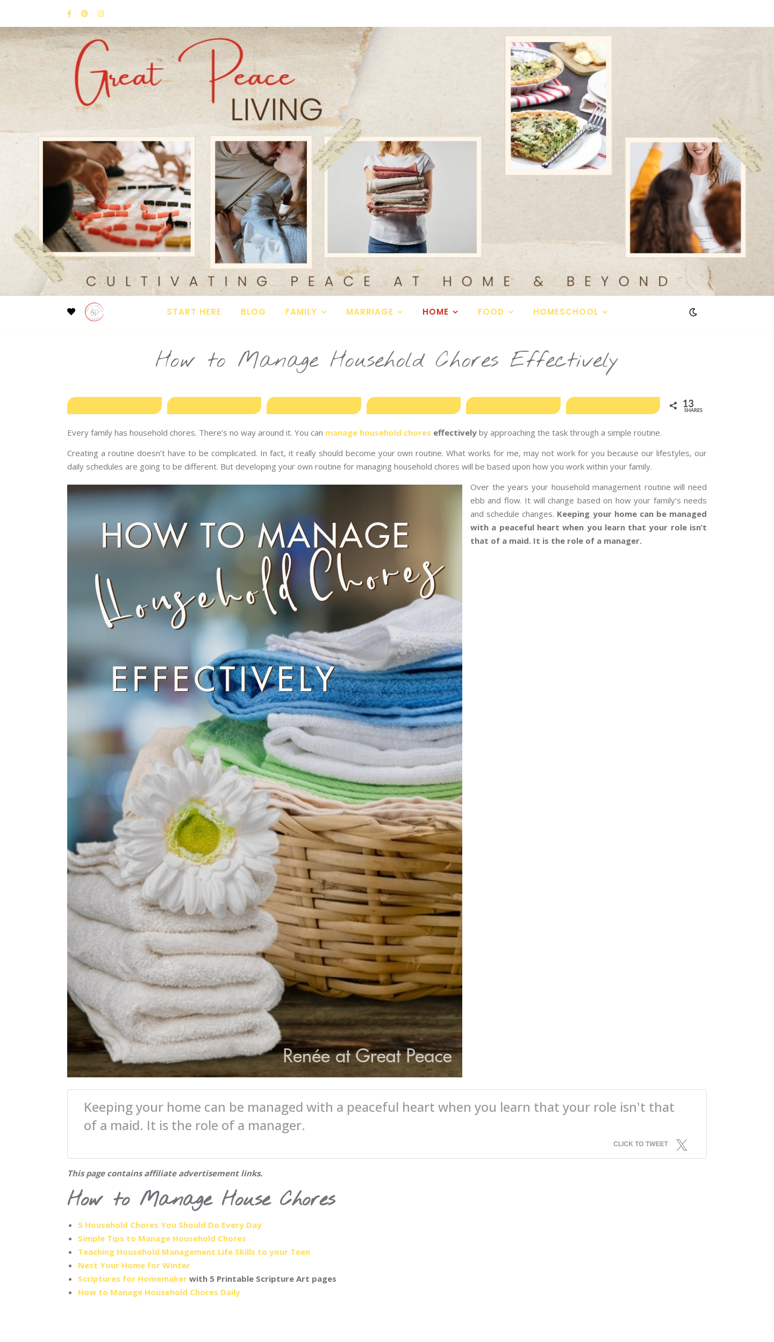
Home (435, 311)
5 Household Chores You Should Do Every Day (170, 1224)
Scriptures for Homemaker (133, 1278)
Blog (253, 311)
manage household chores (378, 432)
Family (301, 311)
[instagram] (101, 13)
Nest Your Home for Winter (134, 1265)
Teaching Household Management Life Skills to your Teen (194, 1251)
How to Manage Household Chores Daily (159, 1292)
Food (491, 311)
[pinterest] (85, 13)
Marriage (369, 311)
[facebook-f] (70, 13)
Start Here (194, 311)
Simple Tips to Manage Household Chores (162, 1238)
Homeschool (565, 311)
